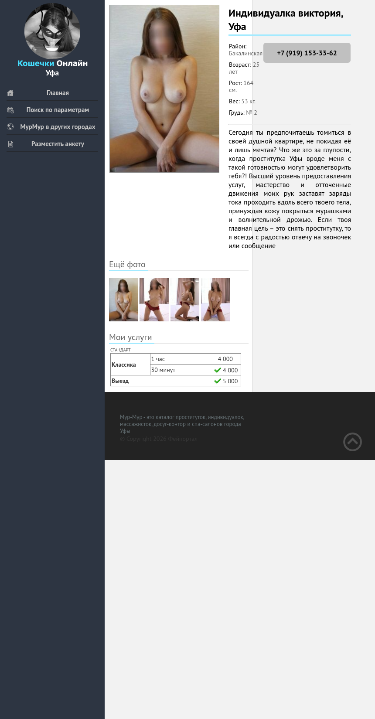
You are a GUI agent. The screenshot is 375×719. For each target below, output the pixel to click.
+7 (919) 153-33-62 (307, 52)
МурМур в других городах (51, 127)
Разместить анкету (45, 144)
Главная (38, 93)
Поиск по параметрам (48, 110)
